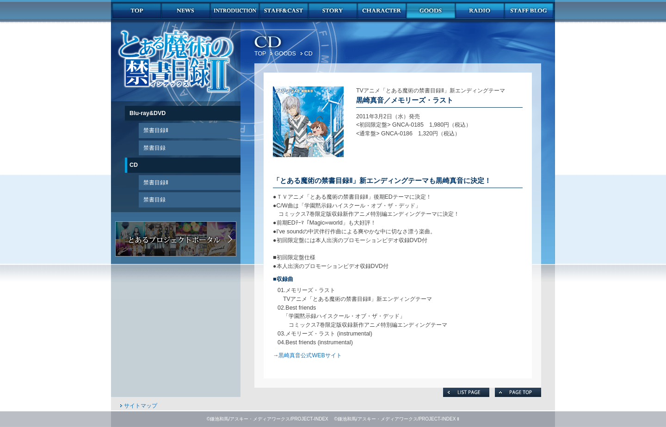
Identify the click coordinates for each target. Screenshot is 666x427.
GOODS (285, 53)
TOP (260, 53)
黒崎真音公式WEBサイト (309, 355)
